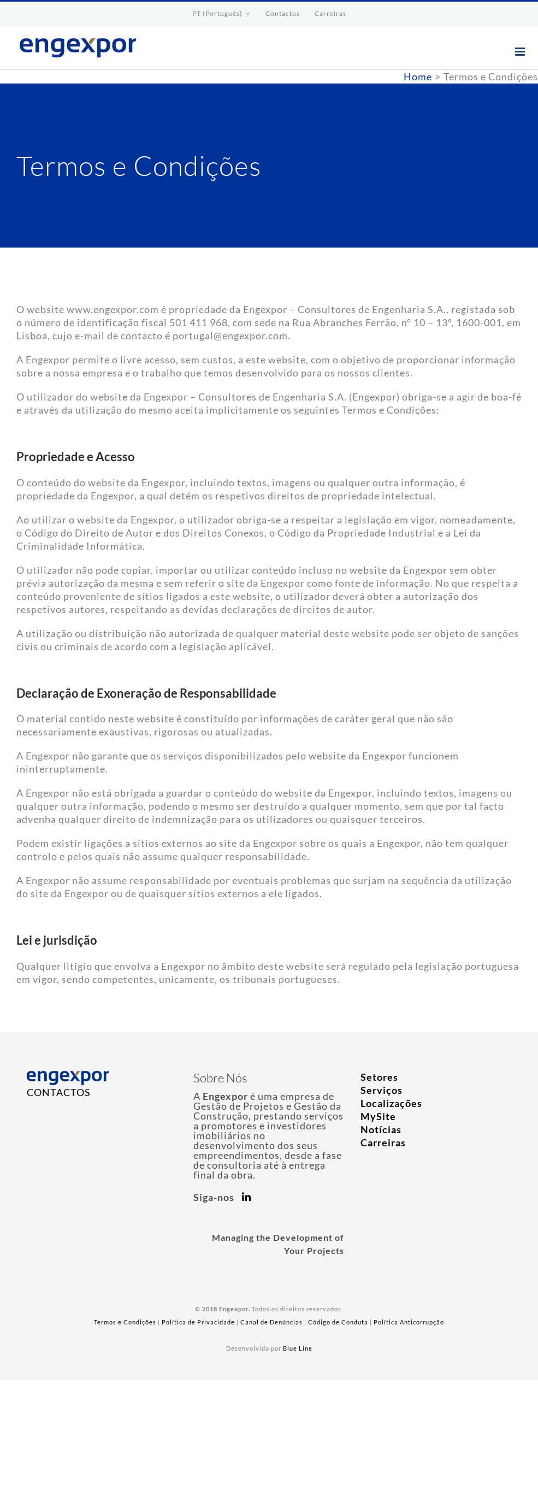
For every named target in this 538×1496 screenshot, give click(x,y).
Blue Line (297, 1348)
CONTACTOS (59, 1092)
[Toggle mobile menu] (521, 51)
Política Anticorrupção (409, 1322)
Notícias (380, 1129)
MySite (378, 1116)
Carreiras (383, 1142)
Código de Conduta (338, 1322)
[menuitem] (221, 14)
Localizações (391, 1103)
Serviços (381, 1090)
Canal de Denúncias (271, 1322)
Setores (379, 1077)
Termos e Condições (125, 1322)
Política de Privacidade (198, 1322)
